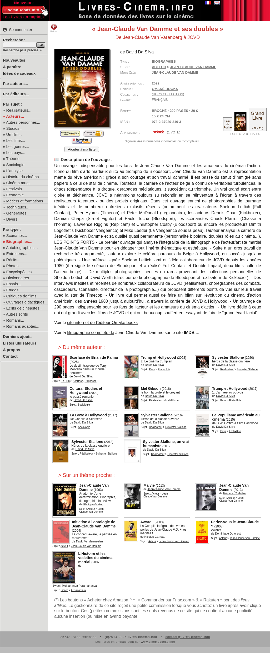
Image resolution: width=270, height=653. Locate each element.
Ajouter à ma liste (82, 149)
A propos (11, 349)
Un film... (14, 134)
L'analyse (14, 170)
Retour (53, 28)
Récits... (13, 259)
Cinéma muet (18, 183)
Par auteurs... (15, 83)
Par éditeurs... (16, 94)
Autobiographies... (22, 247)
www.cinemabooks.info (158, 641)
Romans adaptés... (22, 326)
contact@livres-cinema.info (187, 637)
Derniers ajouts (17, 336)
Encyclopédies (19, 272)
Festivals (14, 189)
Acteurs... (15, 116)
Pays (152, 369)
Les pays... (16, 152)
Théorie (12, 158)
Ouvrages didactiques (25, 302)
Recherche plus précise (20, 50)
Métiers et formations (24, 201)
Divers (12, 219)
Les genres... (17, 146)
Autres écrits (17, 314)
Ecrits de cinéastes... (24, 308)
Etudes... (14, 290)
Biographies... (19, 241)
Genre (64, 590)
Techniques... (17, 207)
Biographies (164, 61)
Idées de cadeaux (19, 73)
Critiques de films (21, 296)
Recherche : (14, 40)
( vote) (166, 132)
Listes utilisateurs (20, 343)
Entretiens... (16, 253)
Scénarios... (16, 235)
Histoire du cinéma (22, 177)
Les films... (15, 140)
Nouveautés (14, 60)
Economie (15, 195)
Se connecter (17, 29)
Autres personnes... (23, 122)
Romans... (15, 320)
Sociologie (15, 164)
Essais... (13, 284)
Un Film (65, 381)
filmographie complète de (90, 332)
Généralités (16, 213)
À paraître (12, 66)
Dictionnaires (17, 278)
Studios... (14, 128)
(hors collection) (168, 94)
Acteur (159, 67)
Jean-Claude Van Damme (175, 72)
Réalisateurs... (19, 110)
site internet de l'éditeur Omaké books (102, 322)
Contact (10, 356)
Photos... (14, 265)
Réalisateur (227, 369)
